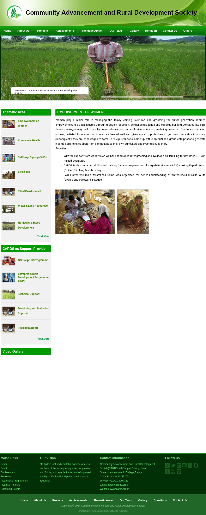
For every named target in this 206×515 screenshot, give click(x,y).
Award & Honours (10, 484)
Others (189, 30)
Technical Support (29, 294)
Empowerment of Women (28, 123)
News (4, 464)
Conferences (8, 472)
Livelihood (24, 171)
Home (7, 30)
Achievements (66, 30)
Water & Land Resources (33, 205)
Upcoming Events (10, 489)
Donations (160, 500)
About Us (25, 30)
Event (4, 468)
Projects (44, 30)
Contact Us (170, 30)
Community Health (29, 140)
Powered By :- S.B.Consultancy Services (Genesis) (103, 511)
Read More (43, 236)
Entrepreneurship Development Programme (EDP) (33, 277)
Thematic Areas (93, 30)
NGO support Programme (33, 260)
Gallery (134, 30)
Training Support (28, 327)
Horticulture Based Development (29, 225)
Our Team (117, 30)
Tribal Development (29, 191)
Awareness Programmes (14, 480)
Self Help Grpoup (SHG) (32, 157)
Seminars (6, 476)
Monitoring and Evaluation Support (33, 311)
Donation (151, 30)
